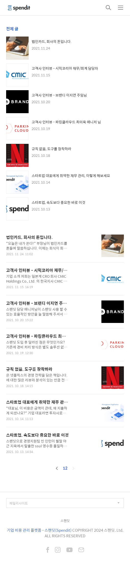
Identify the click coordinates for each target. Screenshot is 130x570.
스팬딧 (65, 520)
